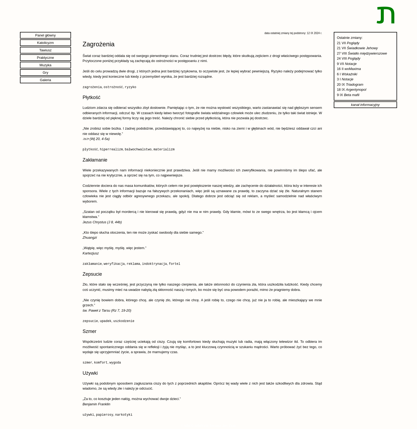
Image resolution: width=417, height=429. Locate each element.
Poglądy (353, 43)
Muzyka (46, 65)
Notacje (351, 64)
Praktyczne (45, 58)
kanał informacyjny (365, 105)
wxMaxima (353, 69)
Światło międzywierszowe (367, 53)
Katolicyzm (45, 43)
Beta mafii (351, 95)
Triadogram (355, 84)
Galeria (45, 80)
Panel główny (45, 35)
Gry (45, 73)
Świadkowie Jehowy (362, 48)
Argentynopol (356, 90)
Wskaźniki (349, 74)
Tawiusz (45, 50)
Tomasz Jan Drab (222, 425)
